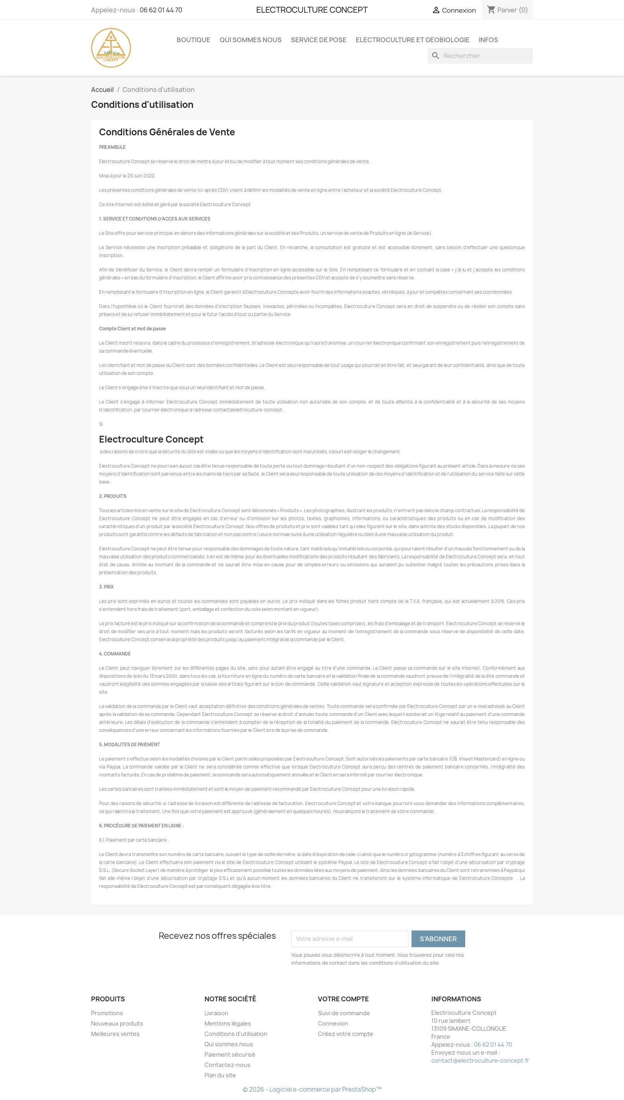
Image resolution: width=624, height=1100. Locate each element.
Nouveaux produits (117, 1023)
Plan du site (220, 1075)
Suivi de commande (344, 1013)
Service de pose (319, 39)
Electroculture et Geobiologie (413, 39)
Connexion (333, 1023)
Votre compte (343, 999)
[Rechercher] (480, 56)
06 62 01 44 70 (161, 10)
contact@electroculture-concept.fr (480, 1060)
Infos (488, 39)
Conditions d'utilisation (236, 1034)
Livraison (216, 1013)
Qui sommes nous (251, 39)
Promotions (107, 1013)
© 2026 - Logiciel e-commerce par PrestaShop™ (312, 1089)
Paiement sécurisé (230, 1054)
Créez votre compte (345, 1034)
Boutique (194, 39)
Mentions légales (228, 1023)
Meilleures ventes (115, 1034)
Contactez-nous (227, 1065)
